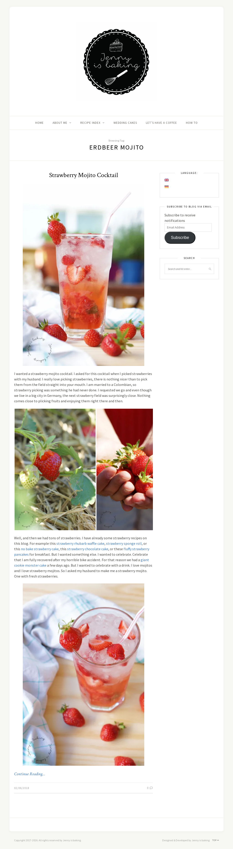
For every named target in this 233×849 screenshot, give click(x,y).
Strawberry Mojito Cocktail (83, 175)
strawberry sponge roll (124, 543)
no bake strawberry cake (40, 549)
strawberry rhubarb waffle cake (80, 543)
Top (215, 840)
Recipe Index (90, 123)
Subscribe (180, 237)
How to (192, 123)
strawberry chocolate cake (87, 549)
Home (39, 123)
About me (60, 123)
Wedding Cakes (125, 123)
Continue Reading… (29, 774)
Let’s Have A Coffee (161, 123)
